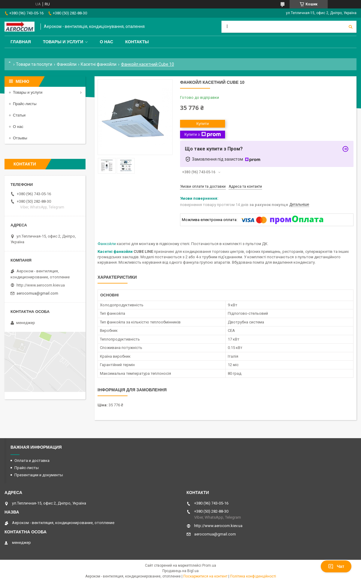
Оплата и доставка (32, 460)
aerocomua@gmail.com (37, 293)
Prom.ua (209, 565)
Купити (202, 123)
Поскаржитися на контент (205, 576)
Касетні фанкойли (98, 64)
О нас (106, 41)
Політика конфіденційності (253, 576)
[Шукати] (350, 27)
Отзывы (20, 138)
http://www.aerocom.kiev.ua (41, 285)
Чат (336, 566)
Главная (21, 41)
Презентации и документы (38, 475)
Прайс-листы (25, 104)
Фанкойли (67, 64)
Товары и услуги (63, 41)
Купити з (202, 134)
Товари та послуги (34, 64)
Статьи (19, 115)
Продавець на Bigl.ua (180, 571)
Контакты (137, 41)
